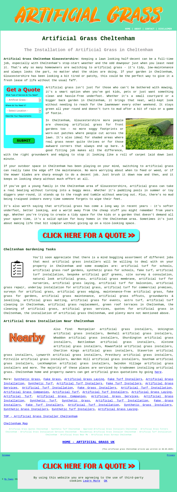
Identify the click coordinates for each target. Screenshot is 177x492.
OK (105, 480)
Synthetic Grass (27, 379)
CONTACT (149, 29)
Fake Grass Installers (97, 387)
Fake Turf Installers (125, 379)
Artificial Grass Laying (84, 379)
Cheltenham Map (16, 423)
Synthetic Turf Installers (73, 409)
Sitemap (6, 455)
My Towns (9, 479)
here (158, 372)
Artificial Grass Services (114, 396)
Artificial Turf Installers (79, 383)
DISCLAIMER (165, 29)
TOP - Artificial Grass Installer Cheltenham (40, 416)
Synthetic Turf (40, 383)
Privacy (171, 455)
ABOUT (137, 29)
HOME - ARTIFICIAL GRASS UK (88, 442)
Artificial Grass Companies (26, 392)
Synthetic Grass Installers (148, 405)
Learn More (91, 480)
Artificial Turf (66, 392)
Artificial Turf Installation (47, 387)
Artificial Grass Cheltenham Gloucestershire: (42, 59)
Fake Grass (52, 379)
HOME (127, 29)
